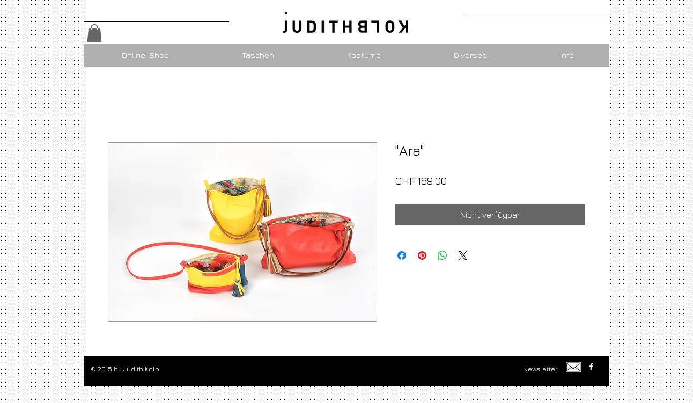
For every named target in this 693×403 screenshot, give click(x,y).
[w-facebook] (591, 366)
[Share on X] (462, 255)
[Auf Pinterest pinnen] (422, 255)
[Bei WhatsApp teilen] (442, 255)
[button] (94, 33)
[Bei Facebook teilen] (401, 255)
